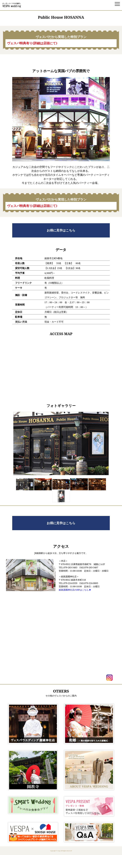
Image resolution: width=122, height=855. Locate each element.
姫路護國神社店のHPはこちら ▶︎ (75, 589)
